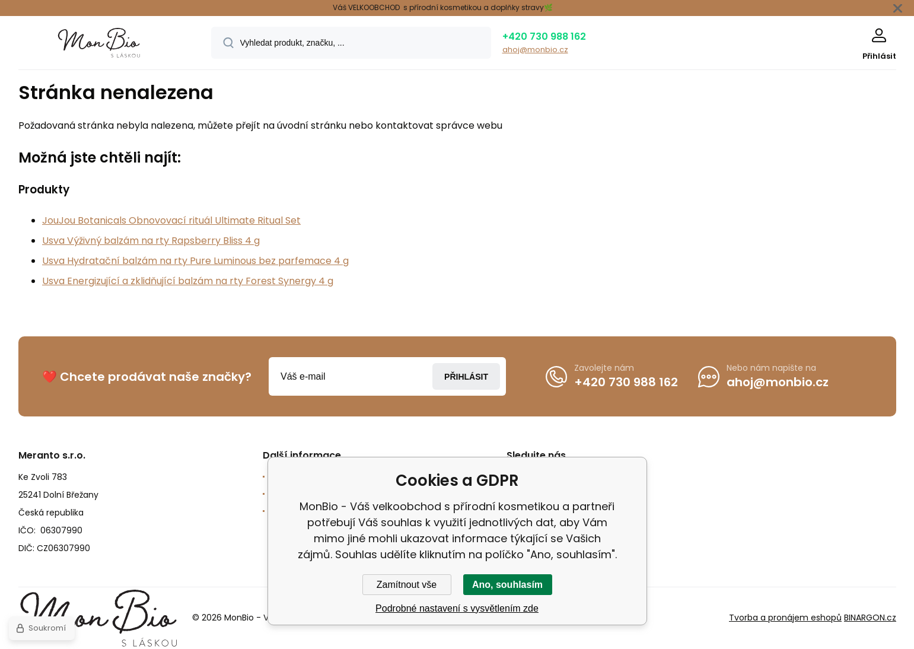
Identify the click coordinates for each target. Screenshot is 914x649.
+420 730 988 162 (544, 36)
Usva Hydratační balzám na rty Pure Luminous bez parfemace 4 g (195, 261)
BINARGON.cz (870, 618)
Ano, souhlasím (507, 585)
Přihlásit (466, 376)
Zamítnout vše (407, 585)
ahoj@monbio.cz (535, 49)
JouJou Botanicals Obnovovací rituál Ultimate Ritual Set (171, 220)
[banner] (99, 44)
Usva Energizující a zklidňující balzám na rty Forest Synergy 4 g (187, 281)
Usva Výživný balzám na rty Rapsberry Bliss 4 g (151, 240)
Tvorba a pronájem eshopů (785, 618)
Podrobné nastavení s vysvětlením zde (457, 608)
